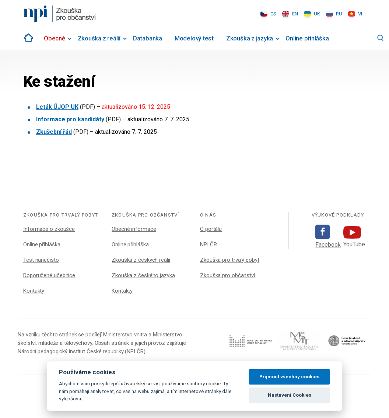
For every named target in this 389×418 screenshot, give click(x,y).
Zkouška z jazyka (249, 38)
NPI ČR (208, 244)
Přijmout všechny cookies (289, 376)
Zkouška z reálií (99, 38)
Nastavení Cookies (289, 395)
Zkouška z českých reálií (141, 260)
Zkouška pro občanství (227, 275)
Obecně (54, 38)
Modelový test (194, 38)
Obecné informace (134, 229)
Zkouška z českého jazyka (143, 275)
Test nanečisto (41, 260)
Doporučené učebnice (49, 275)
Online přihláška (307, 38)
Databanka (147, 38)
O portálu (211, 229)
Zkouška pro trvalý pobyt (229, 260)
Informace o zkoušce (49, 229)
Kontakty (33, 290)
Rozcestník (27, 38)
